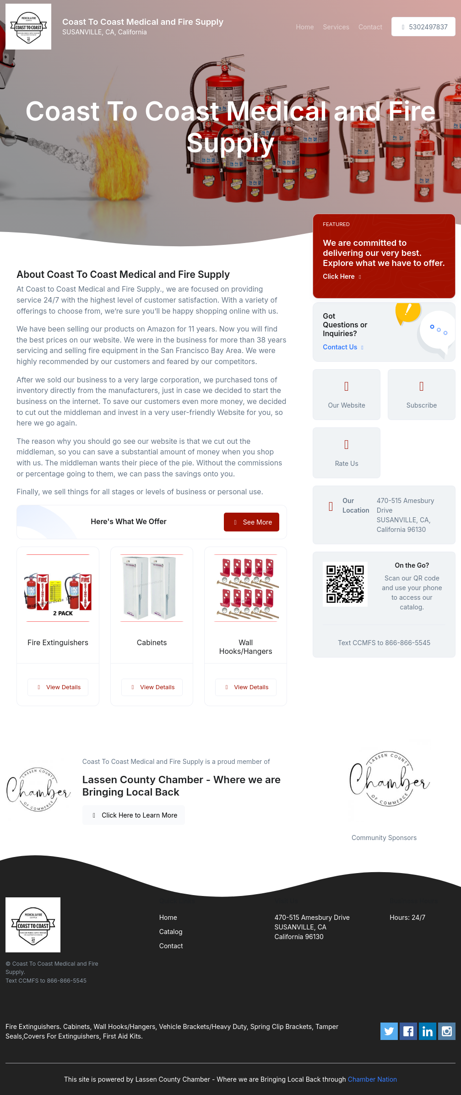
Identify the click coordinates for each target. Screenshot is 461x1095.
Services (336, 27)
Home (305, 27)
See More (251, 522)
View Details (58, 687)
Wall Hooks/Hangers (245, 647)
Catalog (171, 931)
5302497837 (423, 27)
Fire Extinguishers (57, 642)
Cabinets (152, 642)
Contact (370, 27)
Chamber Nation (372, 1079)
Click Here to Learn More (134, 815)
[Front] (30, 27)
